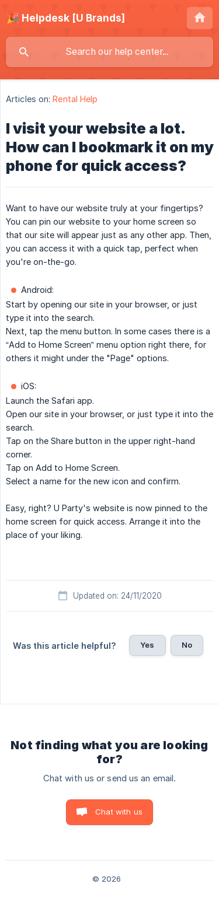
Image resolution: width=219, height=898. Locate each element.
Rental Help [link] (75, 99)
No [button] (187, 644)
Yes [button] (147, 644)
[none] (65, 18)
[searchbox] (109, 52)
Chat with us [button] (118, 811)
